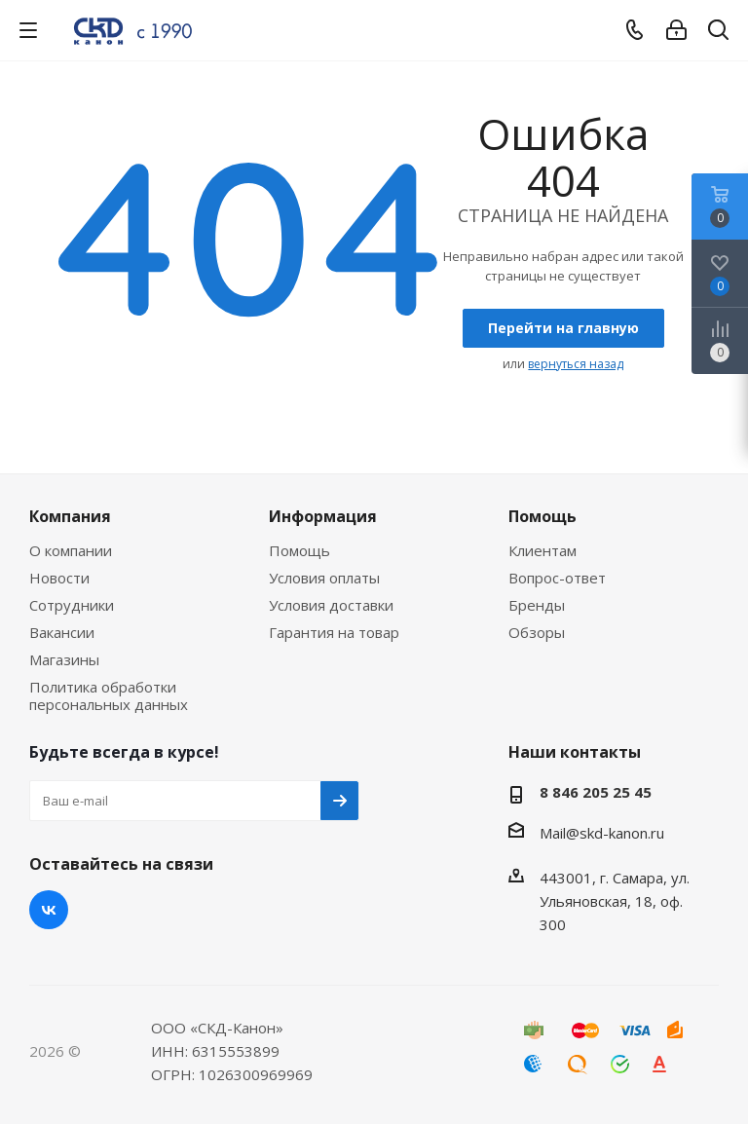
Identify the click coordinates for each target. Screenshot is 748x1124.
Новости (59, 577)
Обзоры (536, 632)
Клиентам (542, 550)
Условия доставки (331, 605)
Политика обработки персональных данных (108, 695)
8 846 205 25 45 (596, 792)
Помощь (299, 550)
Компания (70, 516)
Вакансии (61, 632)
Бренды (536, 605)
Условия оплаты (324, 577)
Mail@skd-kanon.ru (602, 833)
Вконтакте (48, 909)
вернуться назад (575, 364)
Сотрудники (71, 605)
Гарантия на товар (334, 632)
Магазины (64, 659)
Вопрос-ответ (557, 577)
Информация (323, 516)
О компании (70, 550)
